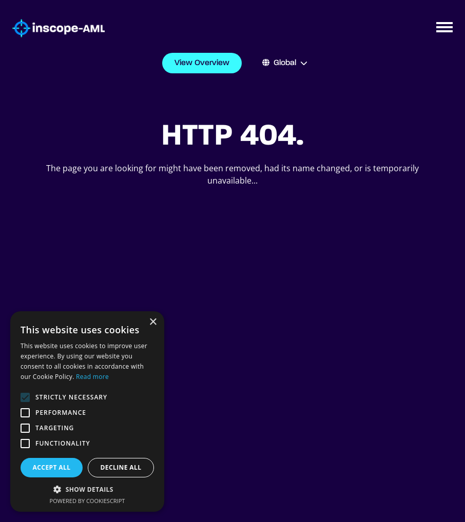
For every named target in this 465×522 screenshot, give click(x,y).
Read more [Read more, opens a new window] (92, 376)
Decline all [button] (121, 467)
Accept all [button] (52, 467)
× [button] (153, 322)
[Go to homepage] (52, 28)
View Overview (202, 63)
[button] (87, 489)
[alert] (87, 411)
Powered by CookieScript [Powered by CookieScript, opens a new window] (87, 501)
